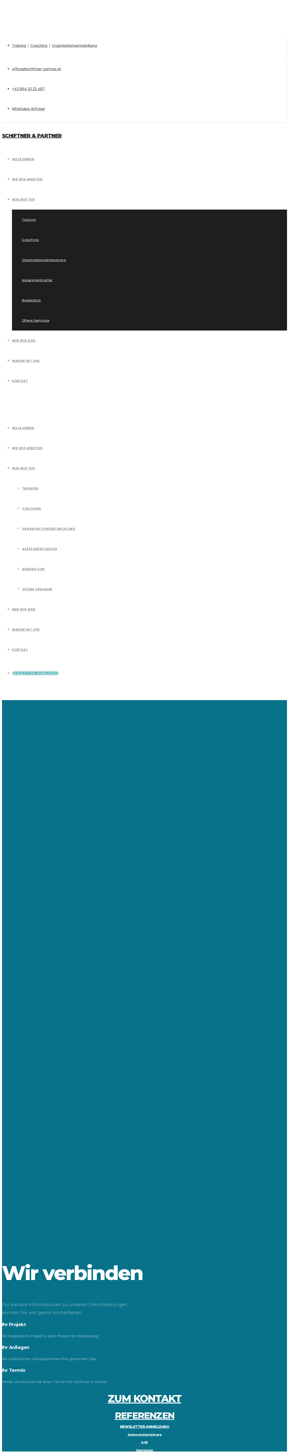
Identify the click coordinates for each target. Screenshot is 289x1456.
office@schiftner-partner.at (36, 68)
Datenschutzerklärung (144, 1434)
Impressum (144, 1450)
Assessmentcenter (39, 549)
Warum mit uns (26, 629)
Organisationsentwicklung (74, 45)
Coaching (38, 45)
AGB (144, 1442)
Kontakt (20, 650)
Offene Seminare (37, 589)
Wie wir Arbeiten (27, 448)
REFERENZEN (144, 1415)
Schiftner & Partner (32, 136)
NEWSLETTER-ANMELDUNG (144, 1426)
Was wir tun (23, 468)
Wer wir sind (23, 609)
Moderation (33, 569)
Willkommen (23, 428)
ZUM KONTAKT (144, 1398)
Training (19, 45)
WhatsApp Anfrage (28, 108)
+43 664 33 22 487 (28, 88)
